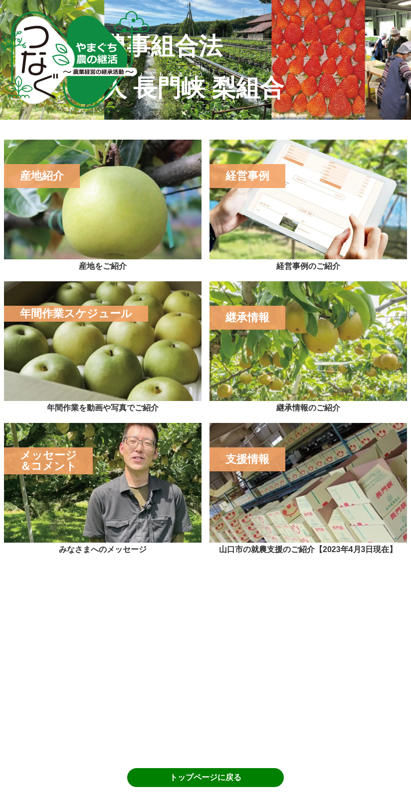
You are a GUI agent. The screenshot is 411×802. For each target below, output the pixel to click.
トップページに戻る (205, 777)
